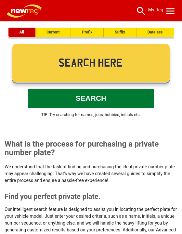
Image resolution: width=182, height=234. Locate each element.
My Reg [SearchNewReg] (155, 9)
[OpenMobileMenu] (170, 10)
